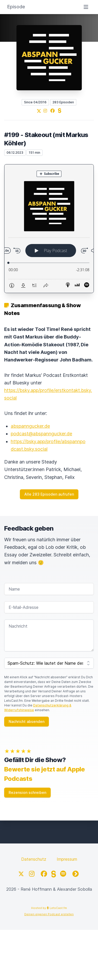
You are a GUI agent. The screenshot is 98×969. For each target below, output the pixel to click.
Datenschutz (33, 859)
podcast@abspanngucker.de (41, 433)
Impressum (67, 859)
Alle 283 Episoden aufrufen (49, 494)
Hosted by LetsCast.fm (49, 908)
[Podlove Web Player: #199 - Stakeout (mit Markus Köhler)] (49, 228)
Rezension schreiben (27, 792)
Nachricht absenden (26, 721)
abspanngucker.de (30, 426)
